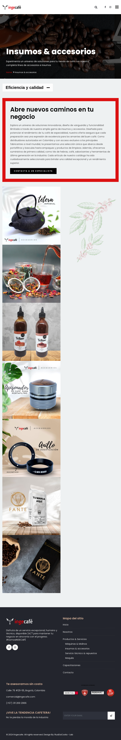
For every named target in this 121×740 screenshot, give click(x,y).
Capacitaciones (71, 665)
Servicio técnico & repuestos (81, 653)
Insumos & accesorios (77, 648)
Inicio (66, 624)
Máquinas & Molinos (76, 643)
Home (9, 72)
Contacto (68, 672)
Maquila (69, 658)
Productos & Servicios (75, 639)
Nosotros (67, 631)
